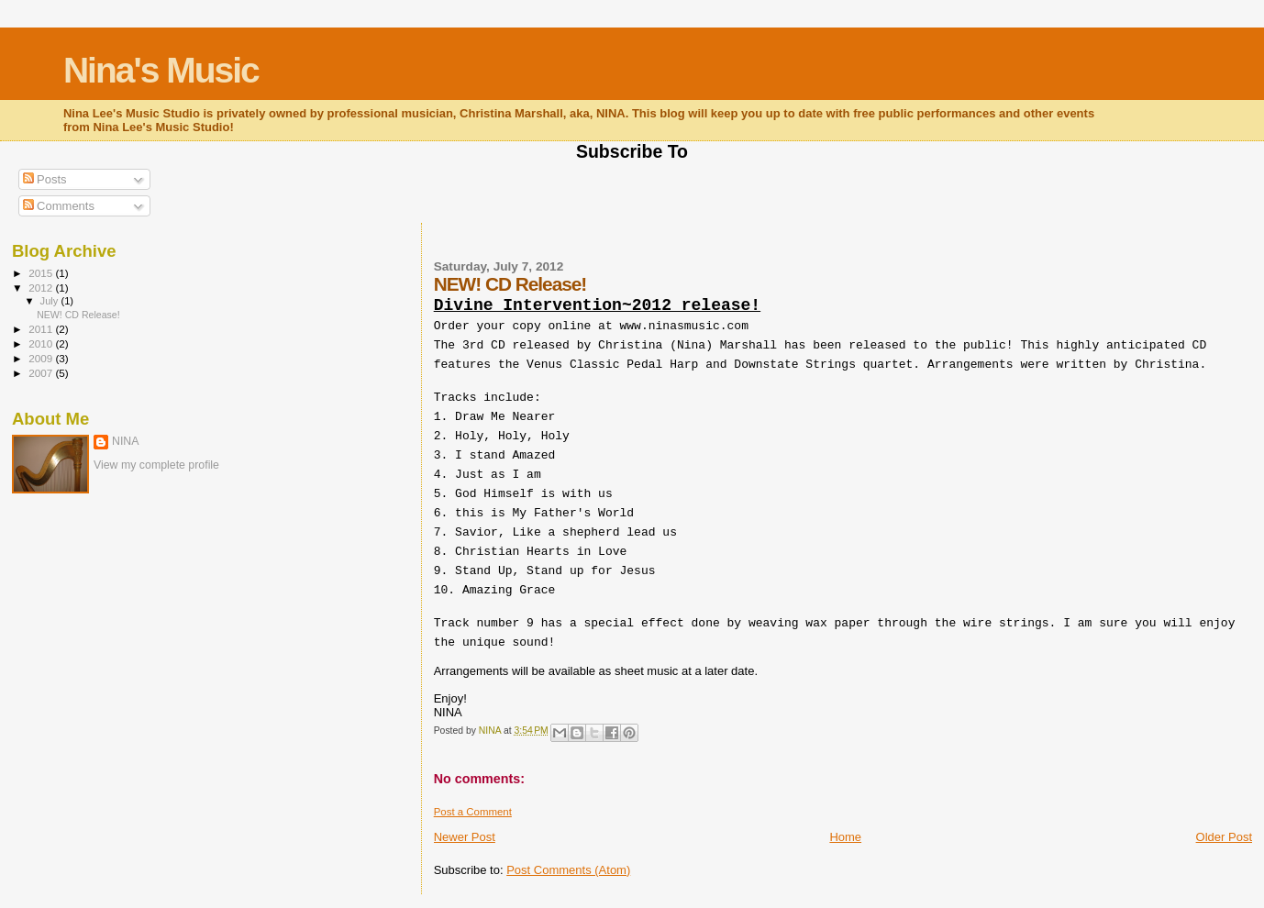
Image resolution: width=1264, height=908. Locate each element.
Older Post (1224, 837)
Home (845, 837)
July (50, 300)
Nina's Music (161, 70)
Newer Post (464, 837)
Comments (58, 206)
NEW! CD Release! (78, 314)
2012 (41, 287)
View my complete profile (156, 465)
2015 (41, 273)
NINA (125, 441)
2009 (41, 358)
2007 (41, 373)
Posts (45, 179)
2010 (41, 343)
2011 (41, 329)
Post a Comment (473, 811)
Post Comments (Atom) (568, 870)
